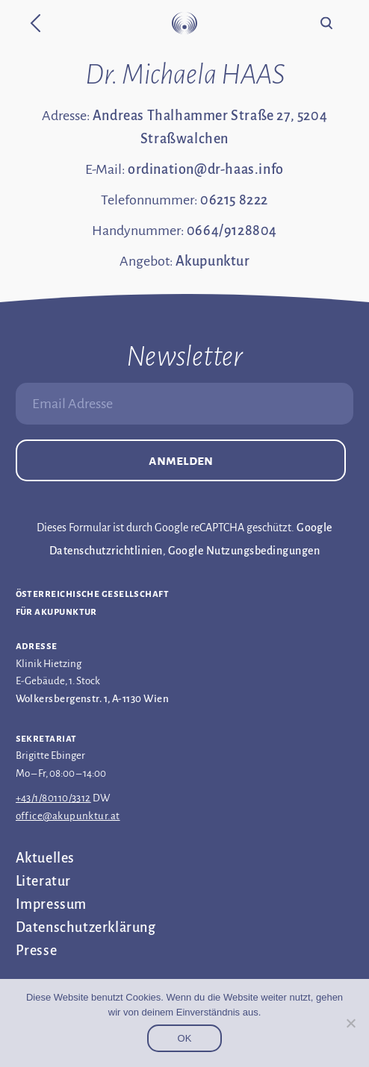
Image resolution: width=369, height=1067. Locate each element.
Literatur (43, 881)
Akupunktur (213, 261)
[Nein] (350, 1023)
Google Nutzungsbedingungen (244, 551)
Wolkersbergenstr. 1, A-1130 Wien (92, 698)
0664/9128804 (232, 230)
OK (185, 1038)
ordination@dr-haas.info (206, 169)
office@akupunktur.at (68, 816)
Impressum (51, 904)
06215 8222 (234, 200)
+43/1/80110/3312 (53, 798)
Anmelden (181, 460)
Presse (37, 950)
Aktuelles (45, 858)
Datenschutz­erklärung (86, 927)
